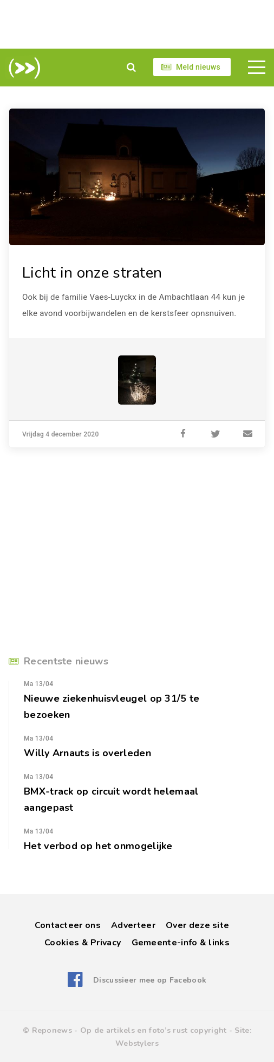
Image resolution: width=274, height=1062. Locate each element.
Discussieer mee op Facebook (149, 980)
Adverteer (133, 925)
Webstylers (137, 1043)
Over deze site (197, 925)
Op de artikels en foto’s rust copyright (153, 1030)
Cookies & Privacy (82, 943)
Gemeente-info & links (181, 943)
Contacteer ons (68, 925)
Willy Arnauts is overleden (87, 753)
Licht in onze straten (92, 273)
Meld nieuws (198, 67)
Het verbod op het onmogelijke (98, 845)
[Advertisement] (137, 24)
